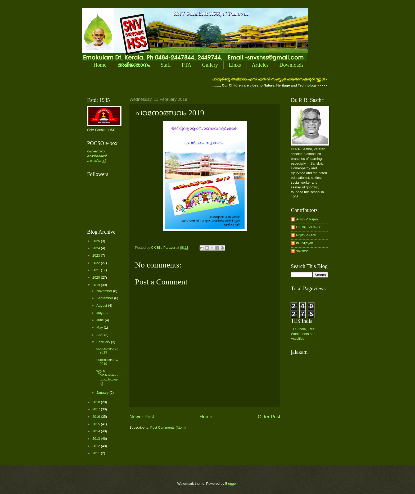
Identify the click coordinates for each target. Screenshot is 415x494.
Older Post (269, 416)
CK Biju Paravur (308, 227)
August (102, 305)
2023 (96, 255)
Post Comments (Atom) (168, 427)
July (99, 313)
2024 (96, 248)
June (100, 320)
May (100, 327)
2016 (96, 417)
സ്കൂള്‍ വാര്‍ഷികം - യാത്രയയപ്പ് (107, 377)
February (103, 342)
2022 (96, 263)
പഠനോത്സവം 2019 (107, 350)
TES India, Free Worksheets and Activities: (303, 334)
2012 (96, 446)
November (104, 291)
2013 (96, 439)
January (102, 393)
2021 (96, 270)
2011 (96, 453)
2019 (96, 285)
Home (99, 65)
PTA (186, 65)
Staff (166, 65)
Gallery (210, 65)
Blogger (231, 484)
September (105, 298)
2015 (96, 424)
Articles (260, 65)
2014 (96, 431)
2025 (96, 241)
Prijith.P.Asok (306, 235)
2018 (96, 402)
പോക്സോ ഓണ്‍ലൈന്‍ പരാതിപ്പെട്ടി (97, 156)
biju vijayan (304, 243)
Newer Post (141, 416)
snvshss (302, 251)
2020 (96, 277)
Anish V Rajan (307, 219)
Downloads (291, 65)
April (100, 335)
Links (235, 65)
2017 (96, 409)
